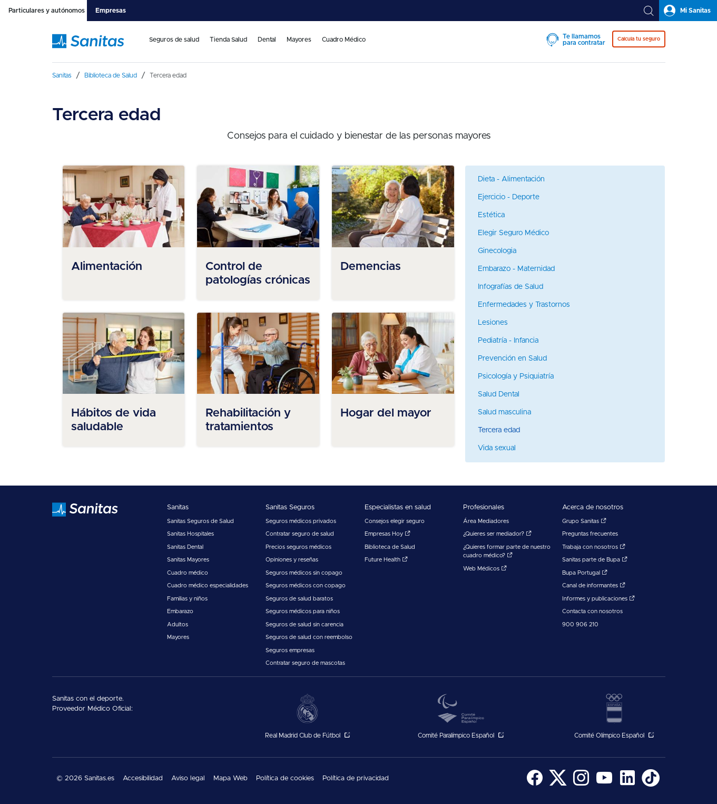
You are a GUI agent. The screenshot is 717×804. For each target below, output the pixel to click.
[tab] (43, 10)
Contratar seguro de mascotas (305, 663)
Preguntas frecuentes (590, 534)
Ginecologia (497, 251)
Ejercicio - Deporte (508, 197)
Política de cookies (285, 778)
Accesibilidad (143, 778)
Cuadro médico (187, 573)
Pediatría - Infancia (508, 340)
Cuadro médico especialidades (207, 585)
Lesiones (493, 322)
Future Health (386, 560)
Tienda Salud (228, 39)
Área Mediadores (486, 521)
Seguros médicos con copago (306, 585)
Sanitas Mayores (188, 560)
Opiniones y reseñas (292, 560)
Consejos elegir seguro (395, 521)
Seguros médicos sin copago (304, 573)
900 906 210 (580, 624)
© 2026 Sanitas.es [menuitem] (85, 778)
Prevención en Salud (512, 358)
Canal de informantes (593, 585)
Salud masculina (504, 412)
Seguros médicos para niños (303, 611)
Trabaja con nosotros (593, 547)
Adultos (177, 624)
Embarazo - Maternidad (516, 269)
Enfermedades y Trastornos (524, 304)
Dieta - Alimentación (511, 179)
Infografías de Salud (510, 286)
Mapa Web (230, 778)
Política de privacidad (355, 778)
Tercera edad (499, 430)
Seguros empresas (290, 650)
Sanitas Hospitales (190, 534)
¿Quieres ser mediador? (497, 534)
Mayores (299, 39)
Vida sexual (497, 448)
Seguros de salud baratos (299, 599)
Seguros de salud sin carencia (304, 624)
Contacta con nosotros (592, 611)
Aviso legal (188, 778)
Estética (491, 215)
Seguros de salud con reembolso (309, 637)
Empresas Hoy (387, 534)
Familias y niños (187, 599)
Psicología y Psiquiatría (516, 376)
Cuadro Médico (344, 39)
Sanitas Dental (185, 547)
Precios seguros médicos (298, 547)
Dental (267, 39)
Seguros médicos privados (301, 521)
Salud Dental (498, 394)
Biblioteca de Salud (390, 547)
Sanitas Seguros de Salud (200, 521)
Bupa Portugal (584, 573)
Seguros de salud (174, 39)
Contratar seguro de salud (300, 534)
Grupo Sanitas (584, 521)
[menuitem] (174, 46)
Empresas (110, 10)
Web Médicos (485, 568)
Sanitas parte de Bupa (594, 560)
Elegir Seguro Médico (513, 233)
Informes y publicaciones (598, 599)
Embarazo (180, 611)
